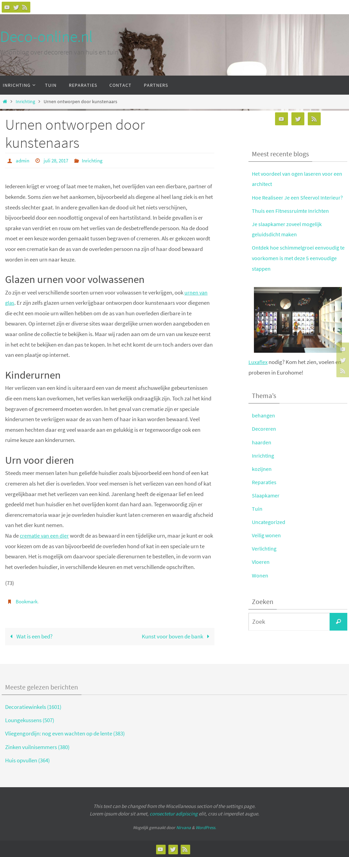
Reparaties (265, 482)
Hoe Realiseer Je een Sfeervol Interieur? (298, 197)
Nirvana (183, 827)
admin (23, 160)
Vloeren (261, 562)
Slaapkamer (266, 495)
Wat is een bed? (29, 635)
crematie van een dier (45, 535)
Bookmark (28, 601)
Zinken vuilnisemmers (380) (37, 746)
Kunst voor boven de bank (177, 635)
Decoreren (264, 428)
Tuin (257, 508)
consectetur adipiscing (174, 813)
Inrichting (25, 102)
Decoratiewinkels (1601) (33, 706)
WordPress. (206, 827)
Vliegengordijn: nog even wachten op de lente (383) (65, 733)
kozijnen (262, 469)
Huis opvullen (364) (27, 759)
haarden (262, 442)
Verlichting (265, 548)
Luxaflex (258, 362)
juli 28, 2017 (58, 160)
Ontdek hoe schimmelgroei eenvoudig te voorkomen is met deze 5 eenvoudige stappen (299, 258)
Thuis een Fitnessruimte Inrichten (291, 211)
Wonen (260, 575)
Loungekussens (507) (29, 720)
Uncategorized (269, 522)
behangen (264, 415)
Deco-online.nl (46, 36)
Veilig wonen (267, 535)
